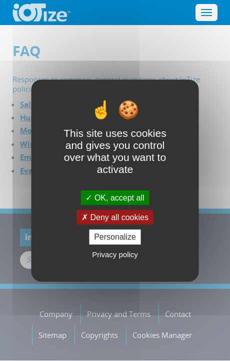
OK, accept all (115, 198)
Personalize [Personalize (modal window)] (115, 237)
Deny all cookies (115, 217)
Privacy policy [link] (115, 254)
